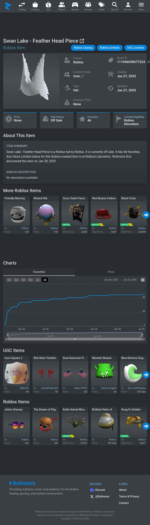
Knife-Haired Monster (76, 409)
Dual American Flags (75, 358)
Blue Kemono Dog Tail (134, 358)
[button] (83, 48)
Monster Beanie (101, 358)
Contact (124, 503)
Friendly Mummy (14, 198)
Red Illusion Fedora (104, 198)
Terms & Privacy (129, 496)
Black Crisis (128, 198)
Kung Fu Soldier (131, 409)
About (122, 489)
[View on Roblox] (81, 41)
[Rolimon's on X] (100, 497)
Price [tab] (111, 272)
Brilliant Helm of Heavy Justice (111, 409)
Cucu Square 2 (13, 358)
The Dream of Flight (46, 409)
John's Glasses (13, 409)
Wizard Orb (40, 198)
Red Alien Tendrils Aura (48, 358)
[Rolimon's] (8, 6)
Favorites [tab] (39, 272)
